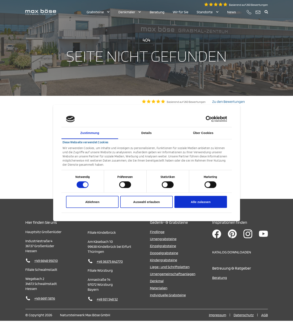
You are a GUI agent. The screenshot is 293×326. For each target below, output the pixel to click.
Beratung (219, 283)
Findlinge (157, 237)
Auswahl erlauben (146, 202)
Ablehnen (92, 202)
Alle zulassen (201, 202)
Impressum (217, 320)
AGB (264, 320)
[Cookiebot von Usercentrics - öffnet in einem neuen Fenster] (209, 119)
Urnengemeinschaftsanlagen (172, 279)
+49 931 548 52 (107, 304)
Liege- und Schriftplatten (170, 272)
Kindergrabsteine (163, 265)
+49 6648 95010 (46, 266)
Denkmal (157, 286)
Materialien (158, 293)
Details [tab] (146, 132)
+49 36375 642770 (110, 266)
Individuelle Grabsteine (168, 300)
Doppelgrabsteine (164, 258)
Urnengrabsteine (163, 244)
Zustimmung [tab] (89, 132)
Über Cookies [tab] (203, 132)
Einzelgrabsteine (163, 251)
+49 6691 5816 (44, 303)
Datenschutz (244, 320)
